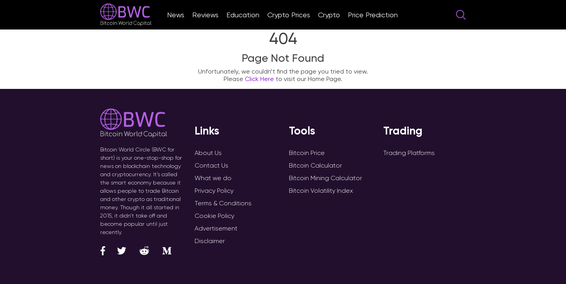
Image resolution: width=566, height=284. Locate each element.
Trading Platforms (409, 153)
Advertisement (216, 228)
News (175, 15)
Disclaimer (210, 241)
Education (242, 15)
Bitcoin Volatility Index (321, 190)
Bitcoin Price (307, 153)
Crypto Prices (288, 15)
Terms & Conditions (223, 203)
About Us (208, 153)
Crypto (329, 15)
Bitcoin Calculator (315, 165)
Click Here (259, 79)
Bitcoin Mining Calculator (325, 178)
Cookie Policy (214, 215)
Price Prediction (373, 15)
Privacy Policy (214, 190)
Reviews (205, 15)
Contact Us (211, 165)
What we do (213, 178)
